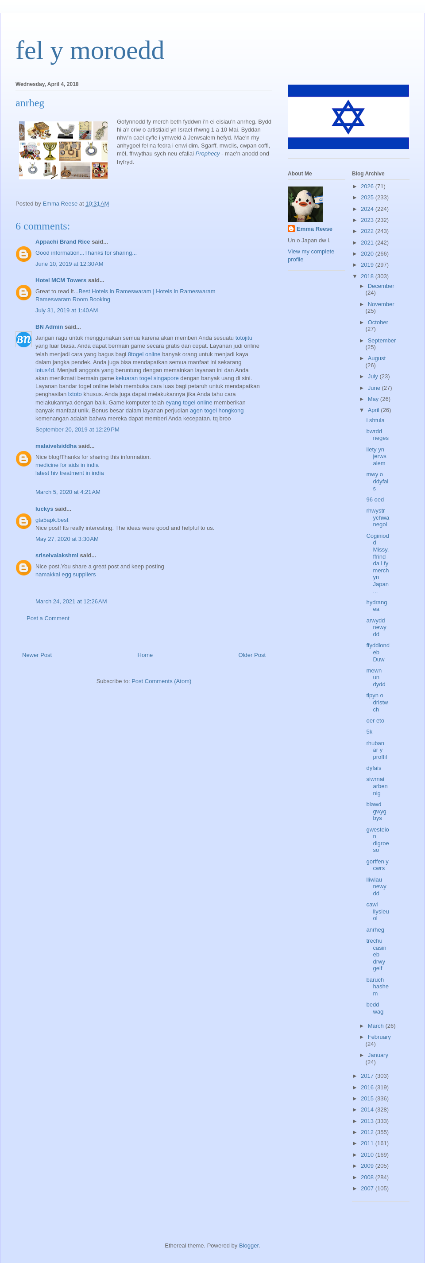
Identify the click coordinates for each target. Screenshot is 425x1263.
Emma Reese (314, 228)
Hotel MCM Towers (60, 280)
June (375, 388)
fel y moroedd (90, 50)
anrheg (375, 929)
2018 (368, 276)
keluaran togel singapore (147, 378)
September (382, 340)
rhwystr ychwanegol (377, 517)
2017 (368, 1076)
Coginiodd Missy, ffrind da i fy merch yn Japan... (377, 563)
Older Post (252, 655)
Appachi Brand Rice (62, 241)
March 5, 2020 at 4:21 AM (67, 492)
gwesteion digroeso (377, 840)
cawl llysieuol (377, 911)
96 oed (375, 499)
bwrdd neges (377, 435)
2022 (368, 231)
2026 (368, 186)
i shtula (375, 420)
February (379, 1037)
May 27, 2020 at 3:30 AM (67, 539)
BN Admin (49, 326)
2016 (368, 1087)
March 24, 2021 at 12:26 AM (71, 601)
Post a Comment (48, 618)
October (378, 322)
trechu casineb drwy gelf (376, 954)
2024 (368, 209)
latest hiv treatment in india (69, 473)
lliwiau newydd (376, 886)
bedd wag (374, 1008)
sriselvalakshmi (56, 555)
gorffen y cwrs (377, 865)
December (381, 286)
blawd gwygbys (376, 811)
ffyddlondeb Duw (378, 652)
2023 (368, 220)
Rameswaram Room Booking (72, 299)
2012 (368, 1132)
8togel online (144, 354)
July (374, 376)
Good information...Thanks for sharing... (86, 252)
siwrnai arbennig (376, 786)
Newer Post (37, 655)
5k (369, 731)
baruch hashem (377, 986)
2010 (368, 1154)
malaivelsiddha (56, 446)
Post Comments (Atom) (161, 681)
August (377, 358)
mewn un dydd (375, 677)
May (374, 399)
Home (145, 655)
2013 (368, 1121)
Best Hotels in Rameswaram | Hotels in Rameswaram (147, 291)
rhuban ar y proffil (376, 750)
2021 (368, 242)
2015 (368, 1098)
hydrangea (376, 606)
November (381, 304)
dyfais (373, 768)
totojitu (244, 337)
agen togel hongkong (216, 410)
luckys (44, 508)
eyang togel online (189, 402)
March (377, 1025)
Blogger (249, 1245)
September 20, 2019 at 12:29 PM (77, 429)
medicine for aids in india (67, 465)
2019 (368, 264)
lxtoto (75, 394)
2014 (368, 1109)
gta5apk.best (51, 520)
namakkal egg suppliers (65, 574)
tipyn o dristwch (377, 702)
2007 (368, 1188)
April (374, 410)
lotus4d (44, 370)
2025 (368, 197)
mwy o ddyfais (377, 481)
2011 (368, 1143)
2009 (368, 1165)
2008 (368, 1177)
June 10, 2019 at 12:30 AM (69, 263)
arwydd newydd (376, 627)
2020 (368, 253)
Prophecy (208, 153)
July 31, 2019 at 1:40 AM (66, 310)
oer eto (375, 720)
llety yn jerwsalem (376, 456)
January (378, 1055)
